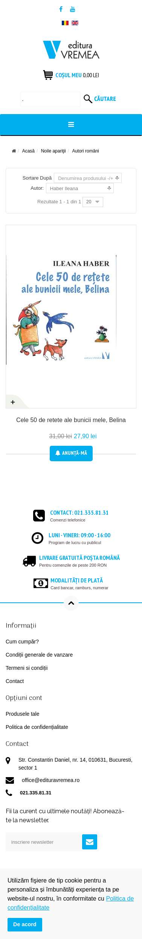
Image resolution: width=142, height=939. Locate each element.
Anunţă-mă (71, 453)
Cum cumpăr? (22, 642)
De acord (25, 924)
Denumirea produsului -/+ (85, 178)
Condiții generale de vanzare (39, 655)
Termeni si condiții (26, 668)
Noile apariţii (53, 151)
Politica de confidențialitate (37, 727)
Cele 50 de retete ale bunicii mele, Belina (71, 420)
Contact (15, 681)
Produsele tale (23, 714)
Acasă (28, 151)
